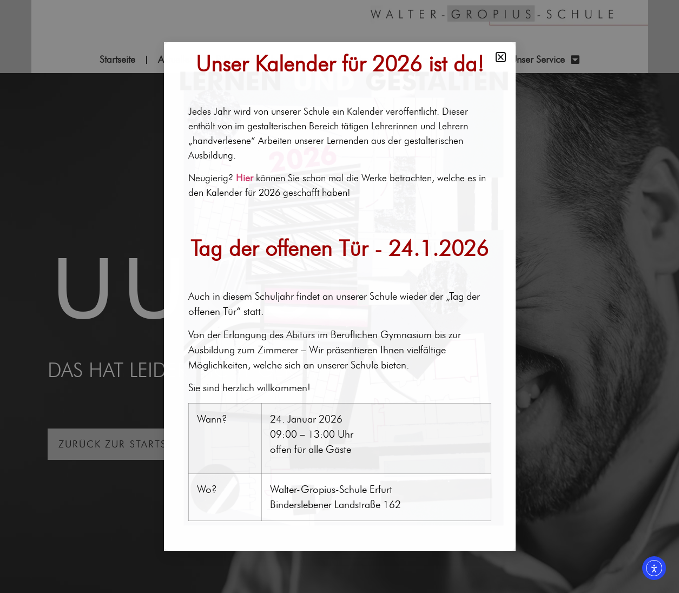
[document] (339, 296)
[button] (501, 57)
